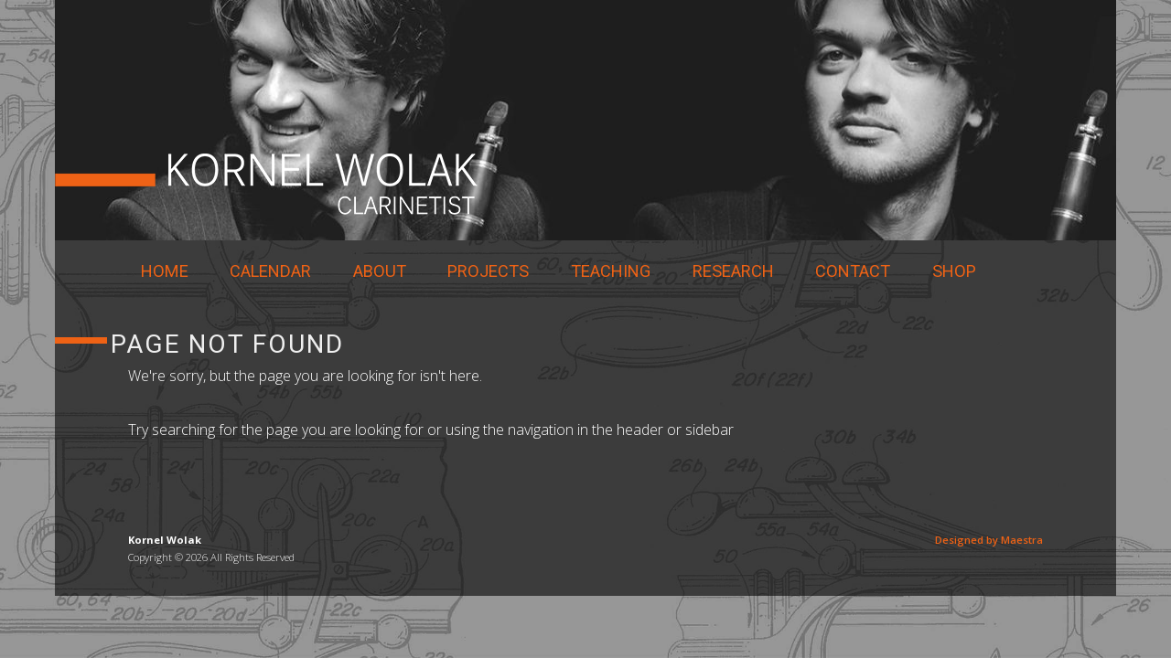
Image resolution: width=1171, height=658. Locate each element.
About (379, 271)
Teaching (610, 271)
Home (164, 271)
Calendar (270, 271)
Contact (852, 271)
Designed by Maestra (989, 540)
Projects (488, 271)
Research (733, 271)
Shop (954, 271)
